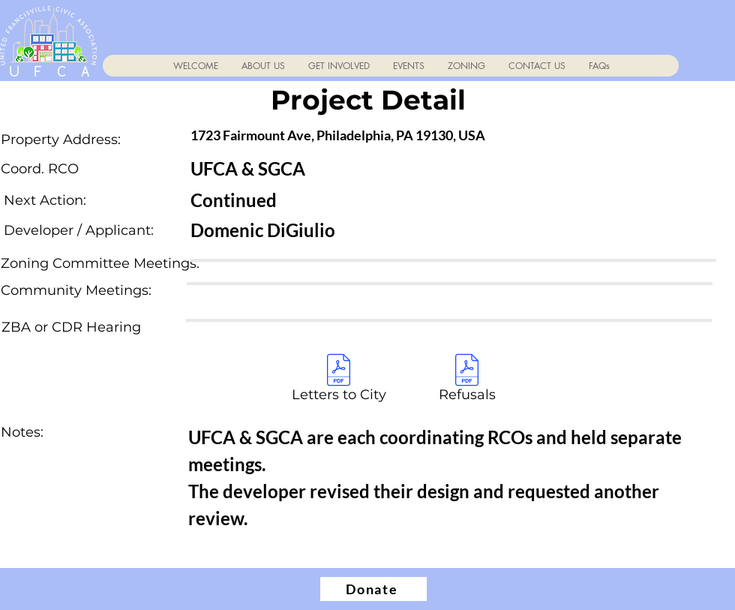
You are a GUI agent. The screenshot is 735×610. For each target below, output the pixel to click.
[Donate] (373, 589)
